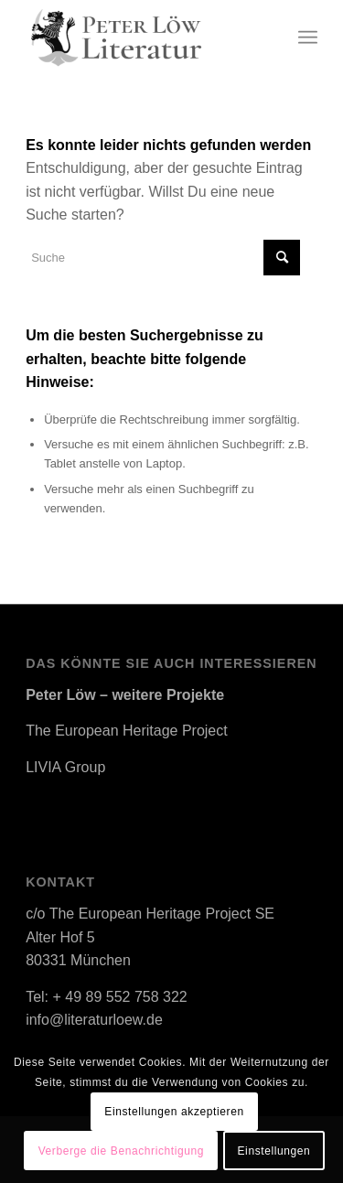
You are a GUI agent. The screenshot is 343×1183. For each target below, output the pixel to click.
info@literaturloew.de (94, 1019)
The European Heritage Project (127, 730)
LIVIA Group (65, 767)
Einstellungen (274, 1151)
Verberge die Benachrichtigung (121, 1151)
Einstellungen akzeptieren (173, 1111)
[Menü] (307, 37)
